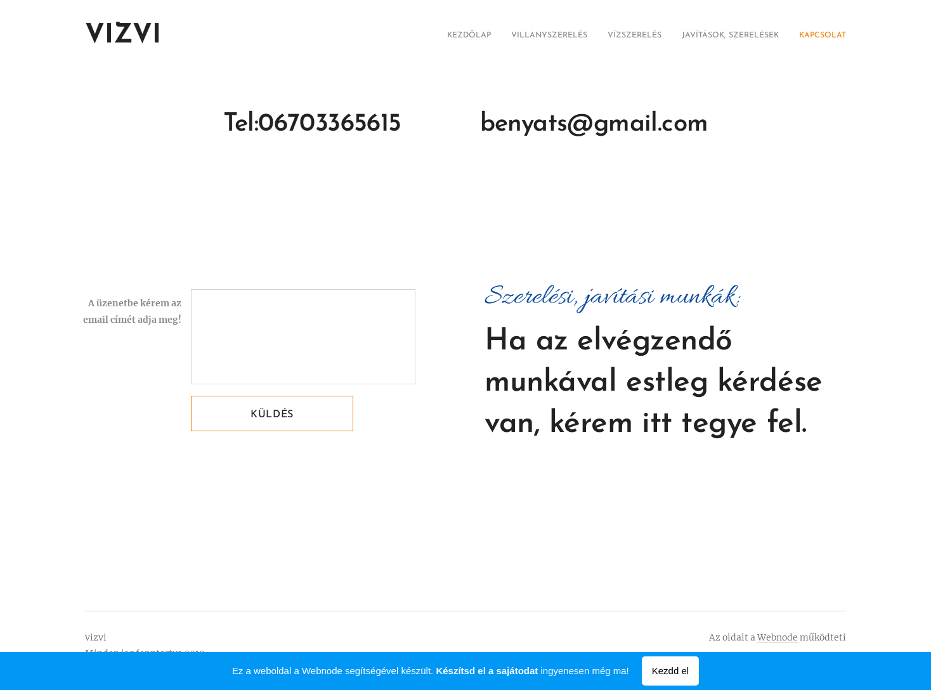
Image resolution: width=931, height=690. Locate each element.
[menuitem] (768, 36)
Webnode (777, 637)
